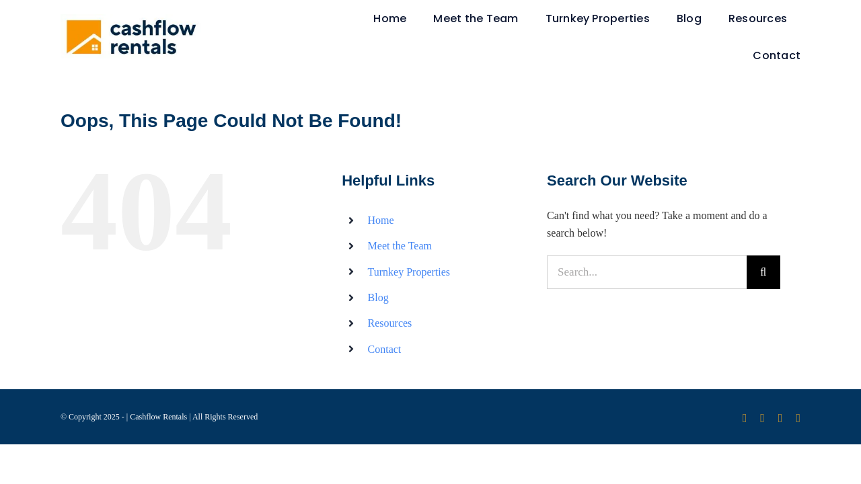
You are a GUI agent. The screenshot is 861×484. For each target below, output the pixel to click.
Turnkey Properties (409, 272)
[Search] (763, 272)
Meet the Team (400, 245)
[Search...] (647, 272)
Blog (378, 297)
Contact (385, 349)
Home (381, 220)
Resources (390, 323)
